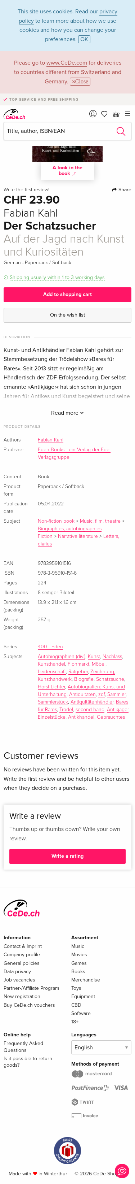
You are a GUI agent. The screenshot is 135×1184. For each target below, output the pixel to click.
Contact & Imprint (23, 946)
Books (78, 971)
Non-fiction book (56, 521)
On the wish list (67, 315)
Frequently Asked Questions (23, 1046)
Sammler (116, 694)
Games (79, 963)
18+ (74, 1022)
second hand (90, 709)
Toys (76, 988)
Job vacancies (19, 980)
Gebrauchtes (111, 717)
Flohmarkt (78, 664)
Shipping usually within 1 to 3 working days (57, 277)
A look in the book (67, 171)
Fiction (45, 536)
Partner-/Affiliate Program (31, 988)
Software (81, 1013)
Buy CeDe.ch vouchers (29, 1005)
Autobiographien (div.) (61, 656)
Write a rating (67, 856)
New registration (22, 996)
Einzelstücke (52, 717)
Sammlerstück (53, 702)
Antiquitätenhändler (92, 702)
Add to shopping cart (67, 294)
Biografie (84, 679)
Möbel (98, 664)
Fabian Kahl (50, 440)
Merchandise (85, 980)
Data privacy (17, 971)
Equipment (83, 996)
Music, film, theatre (100, 521)
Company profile (22, 955)
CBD (76, 1005)
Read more (67, 413)
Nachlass (112, 656)
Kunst (94, 656)
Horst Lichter (51, 686)
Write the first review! (26, 189)
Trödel (66, 709)
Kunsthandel (51, 664)
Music (77, 946)
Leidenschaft (52, 671)
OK (84, 39)
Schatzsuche (110, 679)
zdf (101, 694)
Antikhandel (81, 717)
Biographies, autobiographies (70, 528)
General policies (22, 963)
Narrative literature (78, 536)
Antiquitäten (82, 694)
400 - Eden (50, 646)
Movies (79, 955)
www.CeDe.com (66, 62)
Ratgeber (78, 671)
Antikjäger (118, 709)
